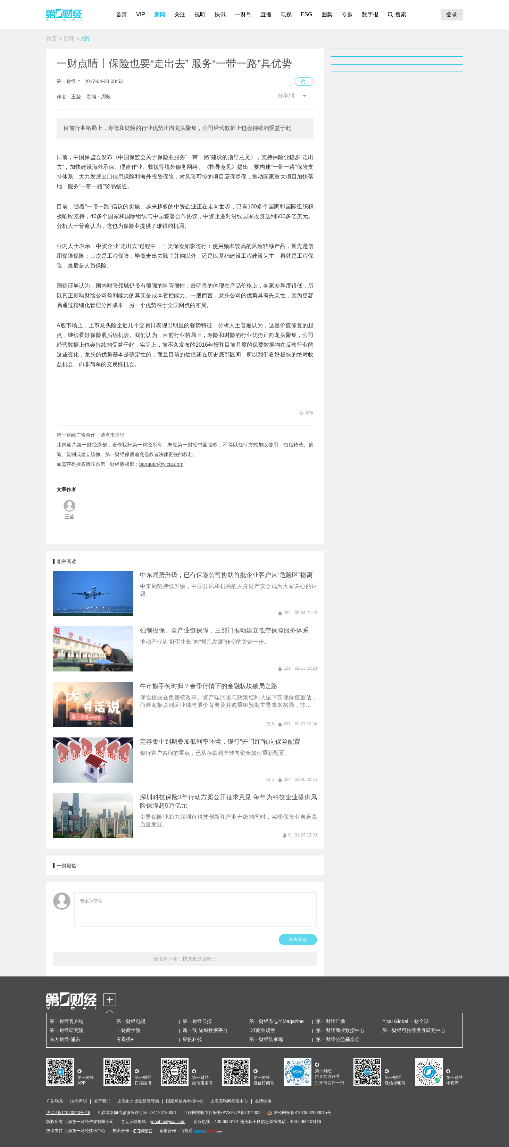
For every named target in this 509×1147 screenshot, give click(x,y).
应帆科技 (192, 1039)
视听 (200, 14)
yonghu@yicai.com (167, 1121)
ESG (306, 14)
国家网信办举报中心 (184, 1101)
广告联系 (55, 1101)
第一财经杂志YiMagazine (276, 1021)
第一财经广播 (330, 1021)
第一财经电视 (130, 1021)
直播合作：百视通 (176, 1130)
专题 (347, 14)
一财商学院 (128, 1030)
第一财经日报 (197, 1021)
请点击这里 (112, 435)
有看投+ (125, 1039)
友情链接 (263, 1101)
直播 (266, 14)
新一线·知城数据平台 (205, 1030)
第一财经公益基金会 (338, 1039)
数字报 (370, 14)
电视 (286, 14)
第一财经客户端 (67, 1021)
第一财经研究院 (67, 1030)
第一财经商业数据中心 (340, 1030)
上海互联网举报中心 (229, 1101)
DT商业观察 (262, 1030)
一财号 (243, 14)
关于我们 (102, 1101)
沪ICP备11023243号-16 (68, 1112)
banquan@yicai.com (161, 464)
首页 (121, 14)
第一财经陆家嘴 (266, 1039)
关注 (179, 14)
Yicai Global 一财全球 (405, 1021)
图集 (327, 14)
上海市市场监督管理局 (138, 1101)
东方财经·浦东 (65, 1039)
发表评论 (298, 939)
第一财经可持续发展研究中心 (413, 1030)
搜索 (400, 14)
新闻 (159, 14)
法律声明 (78, 1101)
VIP (140, 14)
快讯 (220, 14)
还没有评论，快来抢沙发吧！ (185, 959)
